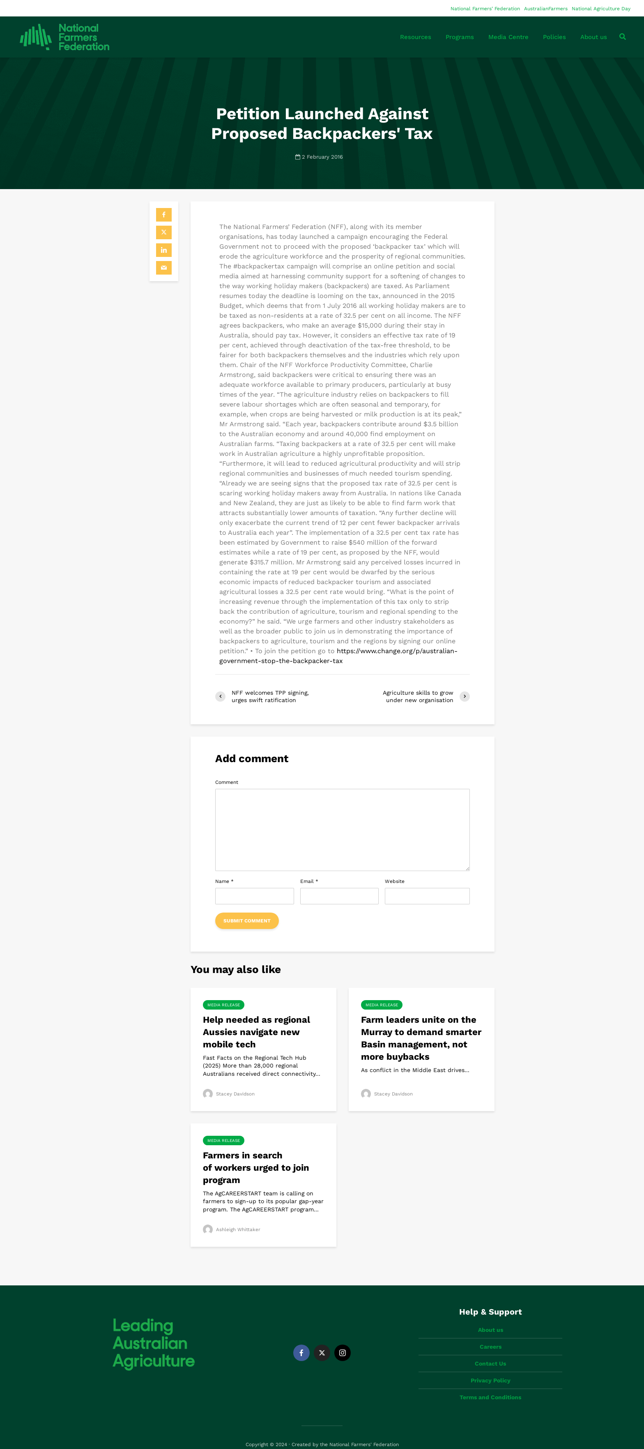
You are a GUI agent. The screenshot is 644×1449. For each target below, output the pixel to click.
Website (395, 881)
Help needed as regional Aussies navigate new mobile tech (256, 1032)
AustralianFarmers (546, 9)
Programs (460, 37)
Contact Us (490, 1349)
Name (224, 881)
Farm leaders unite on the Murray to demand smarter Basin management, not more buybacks (421, 1038)
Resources (415, 37)
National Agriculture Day (601, 9)
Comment (226, 782)
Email (309, 881)
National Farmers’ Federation (485, 9)
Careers (490, 1332)
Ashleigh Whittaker (232, 1229)
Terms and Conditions (490, 1383)
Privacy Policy (491, 1366)
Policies (554, 37)
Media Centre (508, 37)
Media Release (223, 1005)
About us (593, 37)
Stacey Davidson (229, 1094)
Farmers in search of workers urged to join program (256, 1167)
